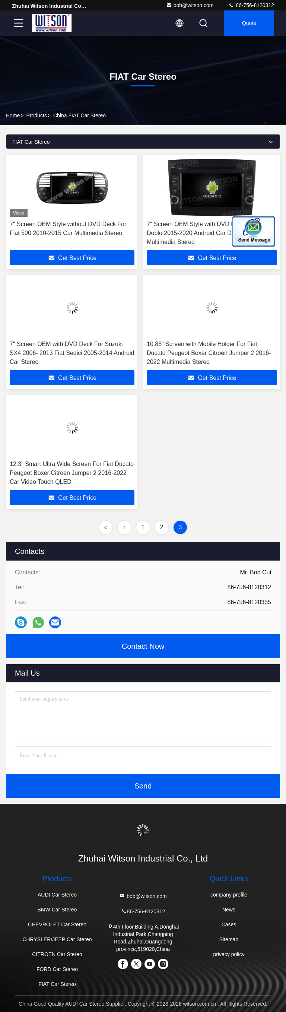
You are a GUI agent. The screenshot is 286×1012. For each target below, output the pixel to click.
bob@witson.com (190, 5)
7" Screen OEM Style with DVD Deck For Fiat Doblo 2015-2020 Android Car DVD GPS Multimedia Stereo (207, 233)
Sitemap (228, 939)
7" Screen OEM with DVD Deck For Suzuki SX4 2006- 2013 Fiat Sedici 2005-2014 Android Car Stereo (72, 353)
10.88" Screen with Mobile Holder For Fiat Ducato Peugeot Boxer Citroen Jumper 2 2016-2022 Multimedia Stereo (209, 353)
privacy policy (228, 954)
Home (13, 115)
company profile (228, 895)
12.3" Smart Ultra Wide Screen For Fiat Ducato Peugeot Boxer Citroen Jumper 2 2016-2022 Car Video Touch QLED (72, 473)
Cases (229, 924)
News (228, 910)
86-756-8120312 (251, 5)
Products (36, 115)
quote (249, 23)
